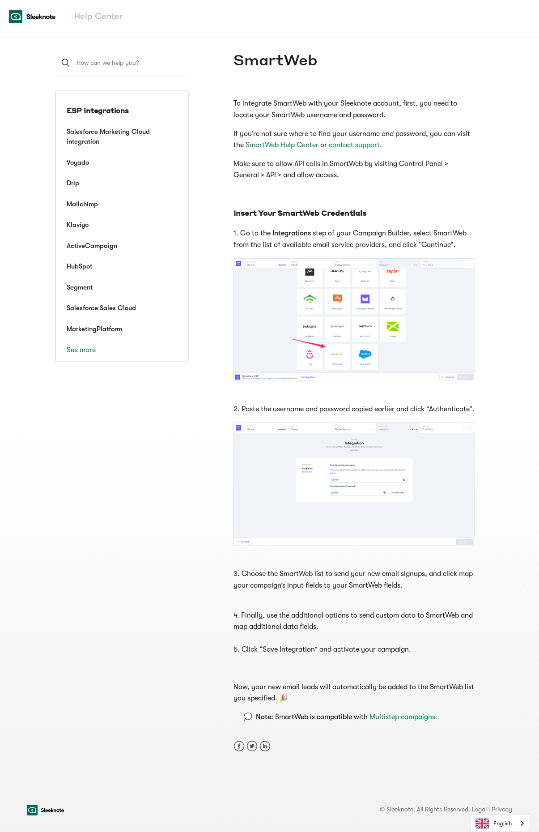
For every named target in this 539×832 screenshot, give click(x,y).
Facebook (239, 746)
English (493, 823)
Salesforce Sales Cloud (101, 308)
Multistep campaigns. (403, 717)
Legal (479, 809)
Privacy (502, 809)
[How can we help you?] (122, 62)
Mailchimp (82, 204)
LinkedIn (265, 746)
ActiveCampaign (92, 246)
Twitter (252, 746)
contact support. (355, 145)
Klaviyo (78, 225)
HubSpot (79, 266)
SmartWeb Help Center (283, 145)
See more (81, 350)
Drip (73, 183)
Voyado (78, 162)
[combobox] (500, 823)
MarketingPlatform (94, 329)
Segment (80, 287)
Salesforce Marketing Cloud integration (108, 137)
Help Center (98, 16)
